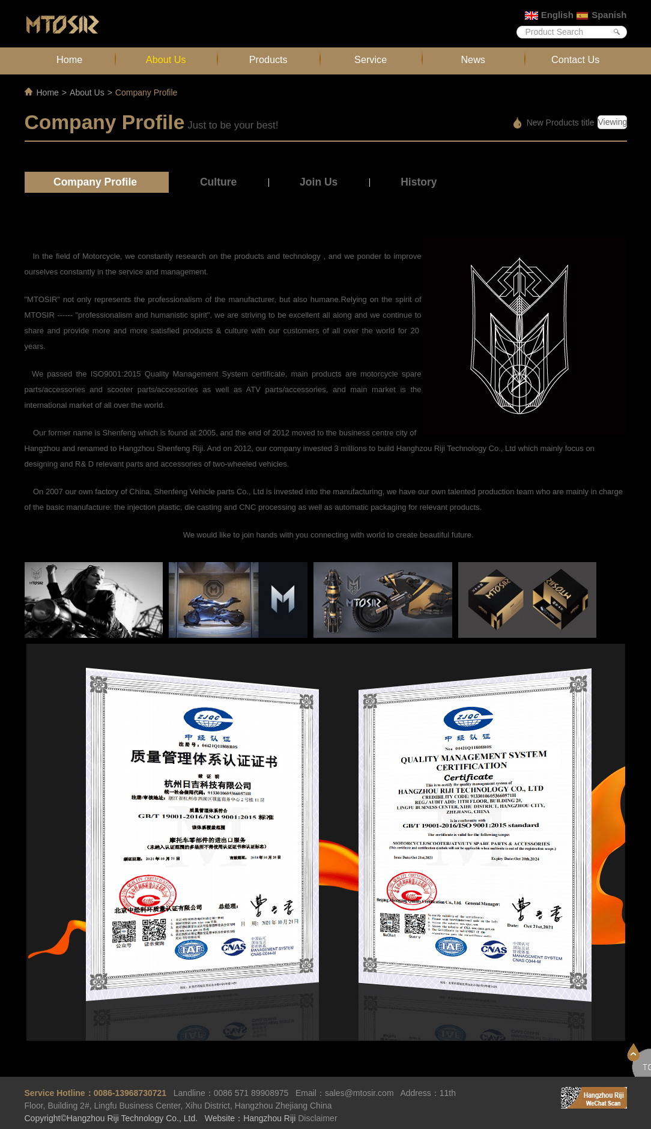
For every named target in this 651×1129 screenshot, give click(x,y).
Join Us (319, 182)
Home (69, 59)
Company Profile (95, 182)
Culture (218, 182)
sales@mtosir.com (359, 1093)
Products (268, 59)
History (419, 182)
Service (370, 59)
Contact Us (575, 59)
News (473, 59)
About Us (166, 59)
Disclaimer (317, 1118)
